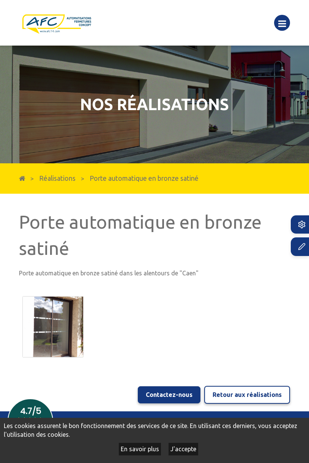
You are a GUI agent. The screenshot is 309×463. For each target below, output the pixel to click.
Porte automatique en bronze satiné (144, 178)
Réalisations (57, 178)
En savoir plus (140, 449)
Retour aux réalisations (247, 394)
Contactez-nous (169, 394)
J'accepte (183, 449)
